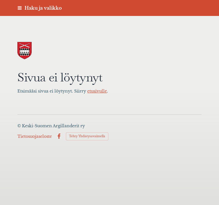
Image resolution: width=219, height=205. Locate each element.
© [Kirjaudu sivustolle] (19, 125)
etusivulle (97, 91)
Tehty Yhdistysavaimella (87, 136)
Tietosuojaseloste (34, 136)
